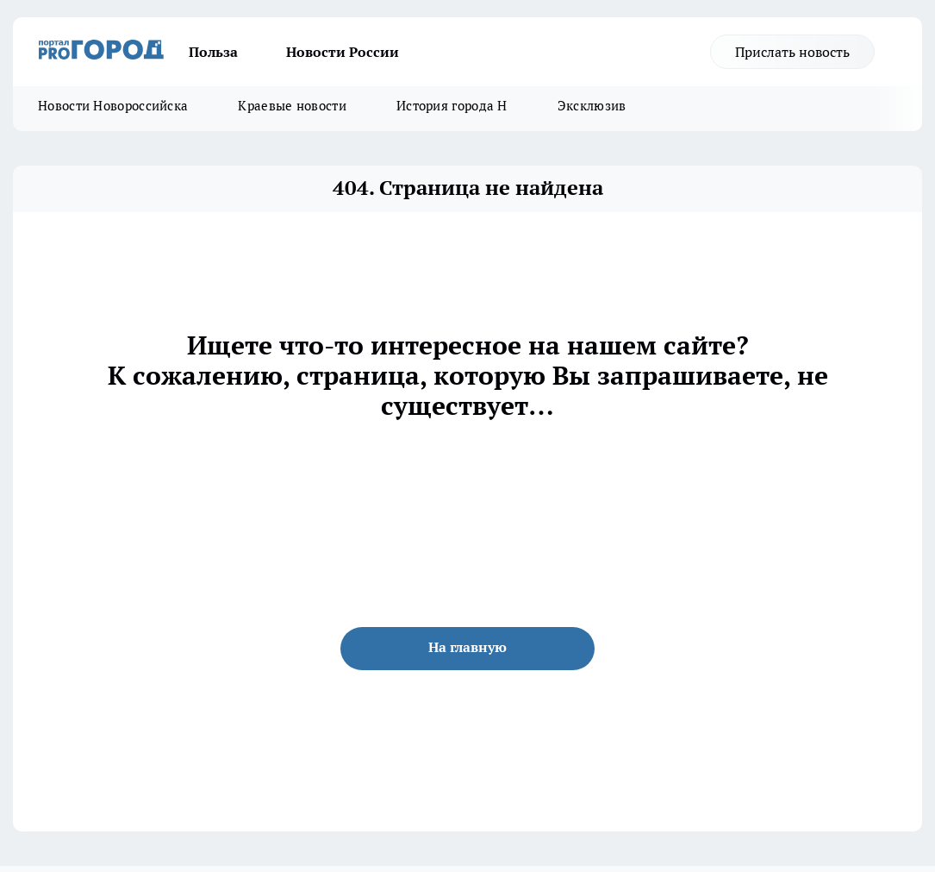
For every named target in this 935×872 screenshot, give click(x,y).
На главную (467, 647)
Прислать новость (792, 51)
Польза (213, 51)
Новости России (342, 51)
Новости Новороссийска (113, 105)
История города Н (452, 105)
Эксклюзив (592, 105)
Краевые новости (292, 105)
